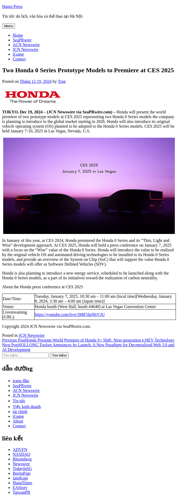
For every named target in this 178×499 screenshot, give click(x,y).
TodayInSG (22, 468)
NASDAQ (21, 454)
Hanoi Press (12, 6)
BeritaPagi (22, 473)
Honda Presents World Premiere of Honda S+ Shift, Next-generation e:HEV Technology (88, 340)
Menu (8, 26)
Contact (19, 59)
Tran (62, 81)
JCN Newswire (25, 49)
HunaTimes (22, 483)
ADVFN (20, 449)
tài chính (20, 411)
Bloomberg (22, 459)
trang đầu (21, 380)
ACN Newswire (26, 44)
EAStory (20, 487)
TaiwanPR (21, 492)
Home (18, 35)
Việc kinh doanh (27, 406)
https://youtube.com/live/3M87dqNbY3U (70, 314)
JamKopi (20, 478)
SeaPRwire (22, 40)
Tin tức (19, 401)
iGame (18, 54)
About (18, 421)
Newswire (21, 464)
